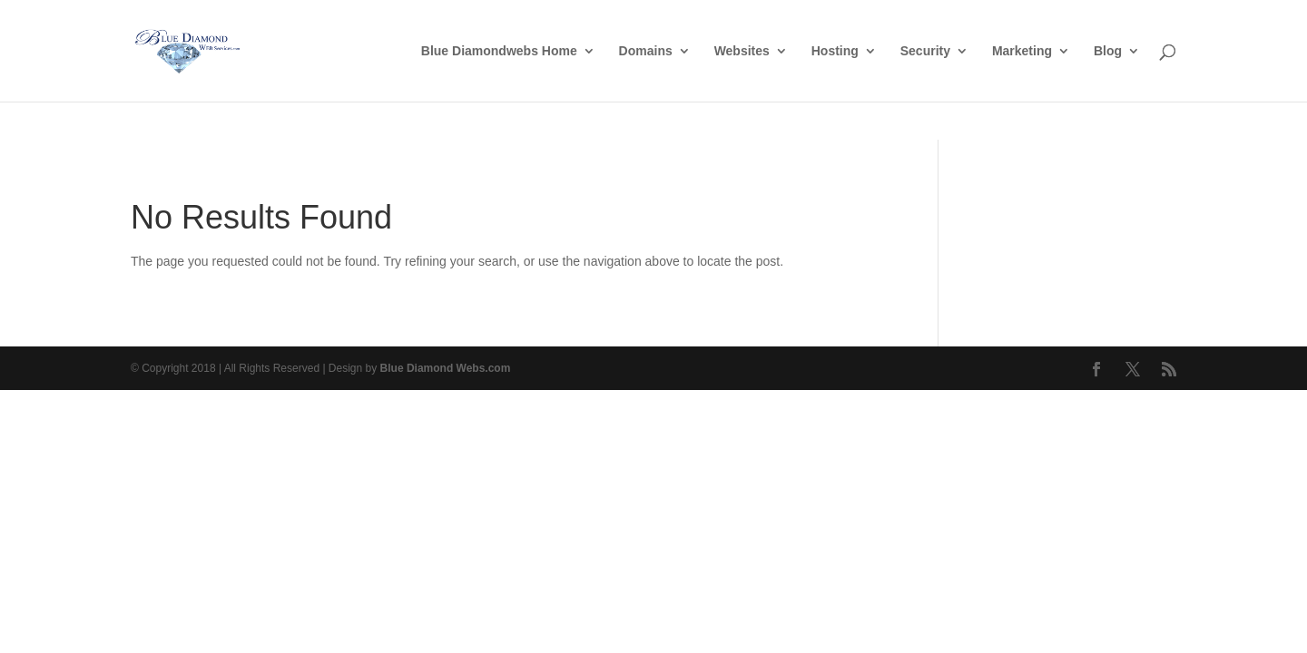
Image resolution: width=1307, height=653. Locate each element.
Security (925, 51)
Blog (1108, 51)
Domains (646, 51)
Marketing (1022, 51)
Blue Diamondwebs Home (499, 51)
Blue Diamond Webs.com (445, 368)
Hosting (835, 51)
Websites (742, 51)
